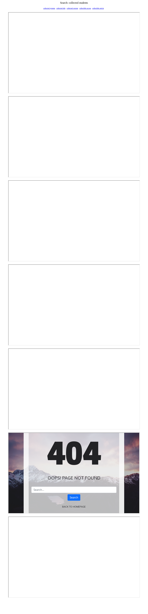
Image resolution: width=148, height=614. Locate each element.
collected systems (49, 8)
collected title (60, 8)
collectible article (98, 8)
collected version (72, 8)
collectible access (85, 8)
